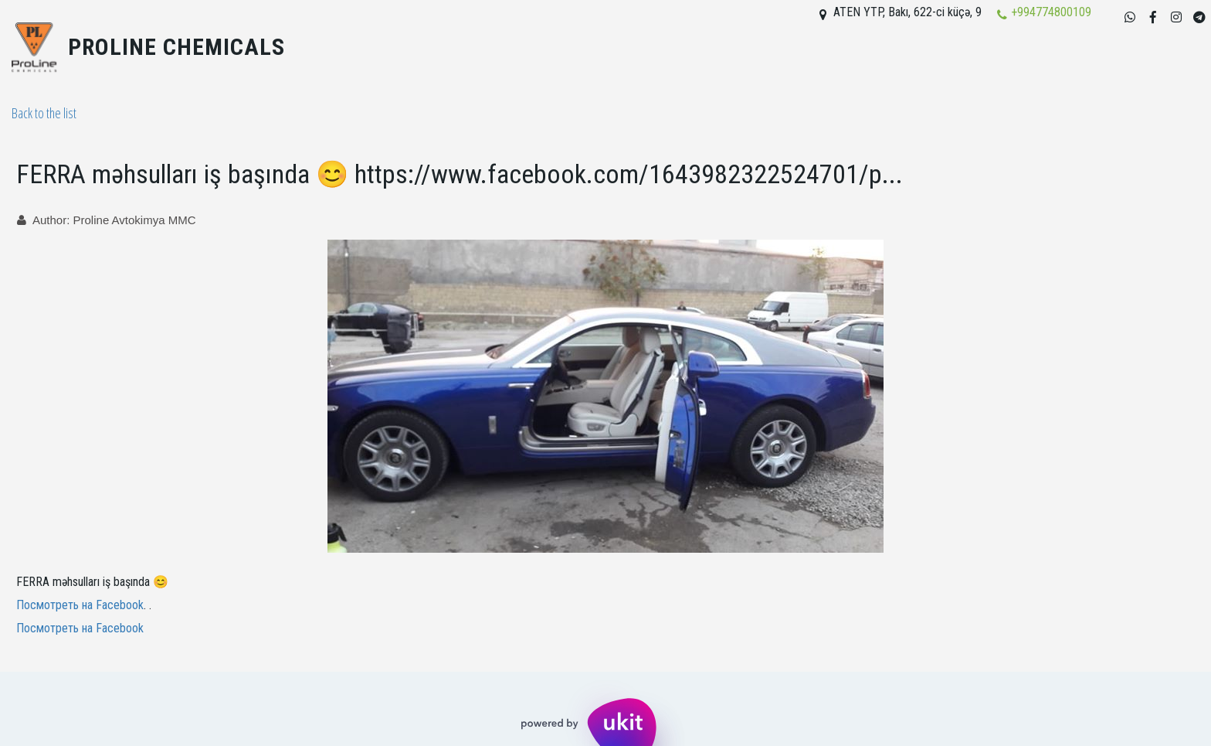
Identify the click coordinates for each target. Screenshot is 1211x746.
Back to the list (44, 113)
